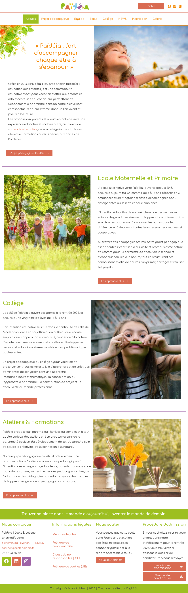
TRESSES (9, 548)
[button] (151, 6)
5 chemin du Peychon (17, 542)
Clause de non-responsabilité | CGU (67, 556)
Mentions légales (64, 534)
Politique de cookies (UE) (69, 566)
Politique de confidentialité (62, 544)
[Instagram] (174, 6)
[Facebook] (169, 6)
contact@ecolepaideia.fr (19, 553)
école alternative (25, 129)
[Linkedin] (180, 6)
